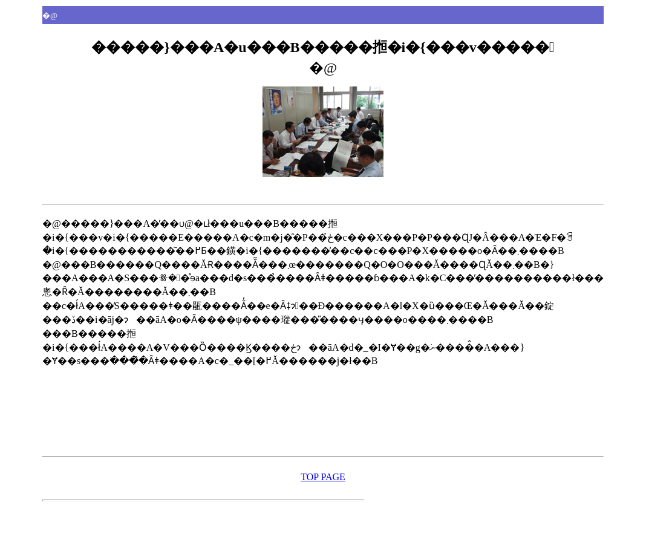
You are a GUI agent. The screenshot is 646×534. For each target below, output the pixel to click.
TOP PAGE (323, 477)
